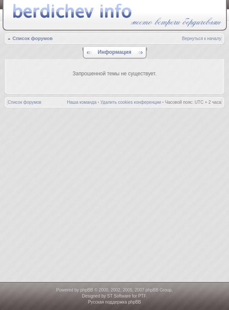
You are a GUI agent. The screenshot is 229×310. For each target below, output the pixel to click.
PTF (142, 296)
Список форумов (33, 38)
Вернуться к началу (201, 38)
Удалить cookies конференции (130, 102)
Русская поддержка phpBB (114, 302)
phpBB (86, 290)
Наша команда (82, 102)
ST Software (119, 296)
